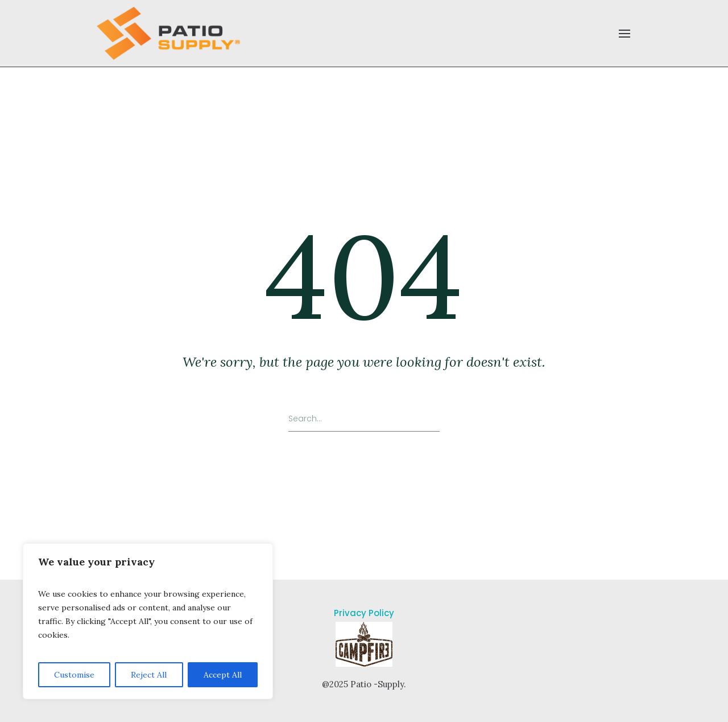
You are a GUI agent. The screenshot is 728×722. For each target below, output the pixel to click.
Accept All (223, 675)
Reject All (149, 675)
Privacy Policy (364, 613)
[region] (148, 621)
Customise (74, 675)
